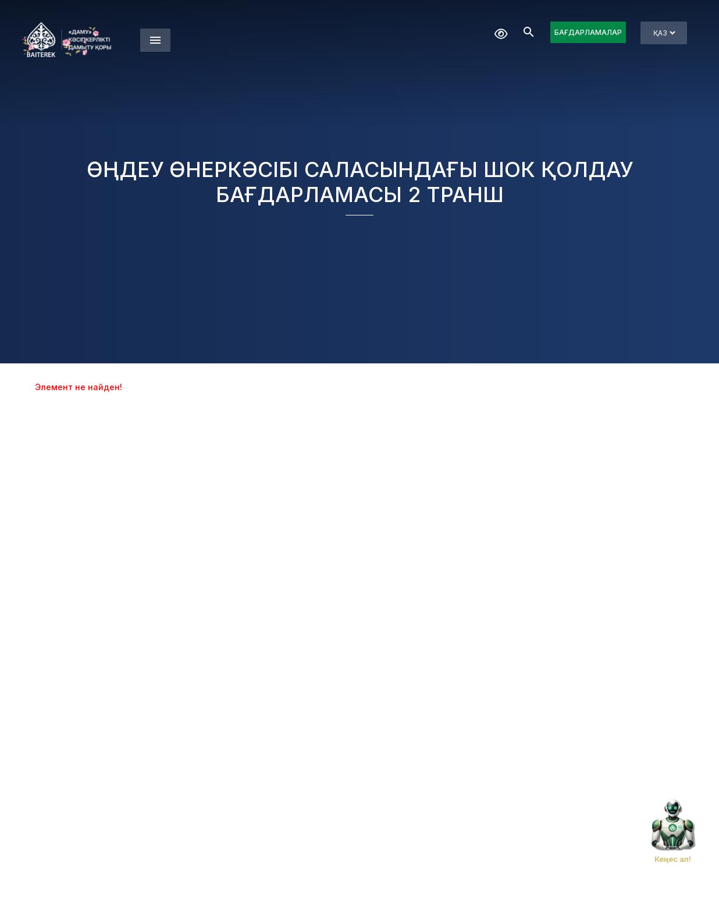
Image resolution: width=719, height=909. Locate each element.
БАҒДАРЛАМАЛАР (588, 32)
